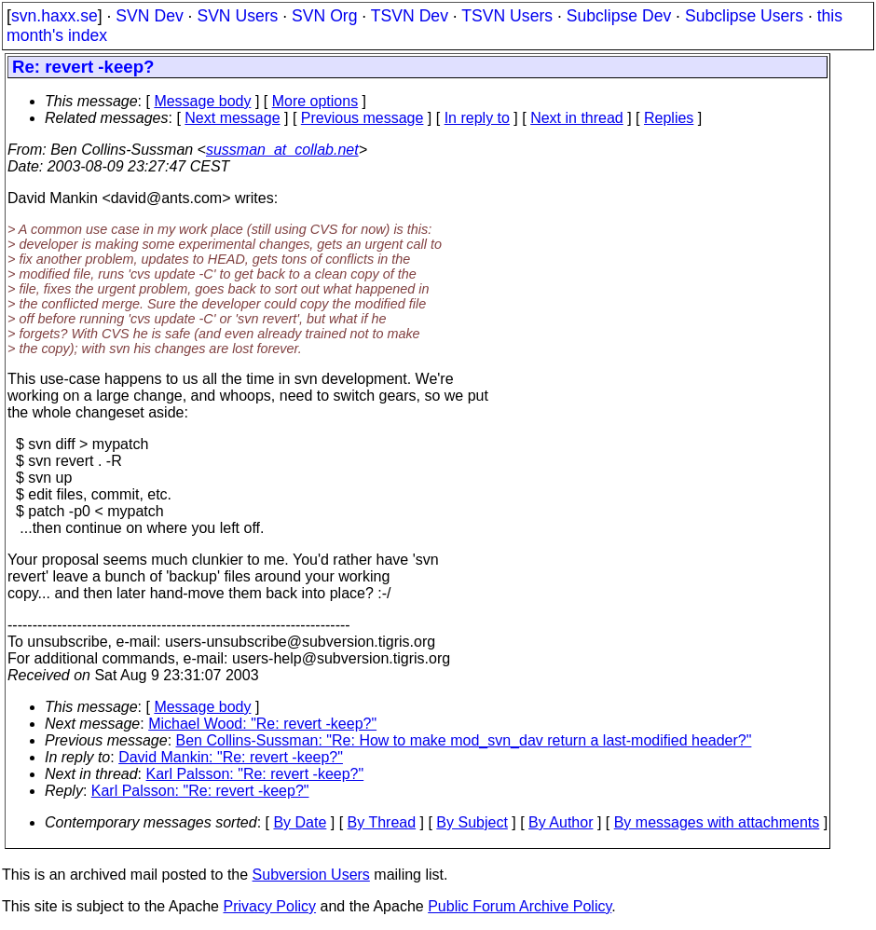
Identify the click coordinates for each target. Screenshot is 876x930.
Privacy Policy (269, 906)
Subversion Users (311, 874)
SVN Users (237, 16)
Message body (202, 101)
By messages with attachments (717, 822)
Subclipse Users (744, 16)
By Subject (471, 822)
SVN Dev (149, 16)
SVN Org (324, 16)
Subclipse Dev (619, 16)
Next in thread (576, 118)
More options (315, 101)
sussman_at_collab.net (282, 149)
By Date (299, 822)
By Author (560, 822)
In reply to (477, 118)
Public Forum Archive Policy (519, 906)
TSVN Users (507, 16)
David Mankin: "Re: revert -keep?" (230, 757)
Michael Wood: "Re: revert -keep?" (262, 724)
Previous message (362, 118)
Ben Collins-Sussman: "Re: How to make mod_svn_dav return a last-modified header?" (464, 740)
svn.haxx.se (54, 16)
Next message (232, 118)
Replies (668, 118)
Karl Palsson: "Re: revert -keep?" (255, 774)
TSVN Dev (409, 16)
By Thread (382, 822)
